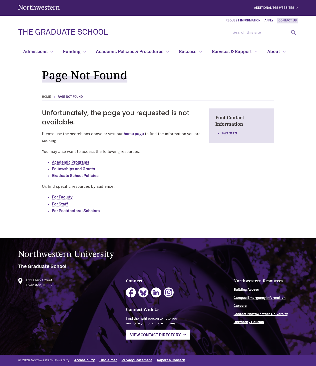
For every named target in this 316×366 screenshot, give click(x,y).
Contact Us (288, 20)
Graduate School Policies (75, 176)
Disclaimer (108, 360)
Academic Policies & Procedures (132, 52)
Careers (240, 307)
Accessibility (84, 360)
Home (46, 96)
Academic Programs (70, 162)
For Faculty (62, 197)
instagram (169, 294)
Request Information (243, 20)
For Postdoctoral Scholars (76, 211)
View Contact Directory (155, 337)
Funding (74, 52)
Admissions (38, 52)
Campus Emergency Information (260, 299)
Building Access (246, 291)
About (276, 52)
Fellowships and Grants (73, 169)
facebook (131, 294)
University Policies (249, 323)
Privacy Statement (137, 360)
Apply (269, 20)
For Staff (60, 204)
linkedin (156, 294)
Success (190, 52)
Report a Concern (171, 360)
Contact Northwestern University (261, 315)
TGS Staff (229, 133)
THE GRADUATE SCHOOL (63, 32)
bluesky (143, 294)
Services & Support (234, 52)
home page (134, 134)
